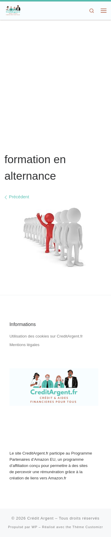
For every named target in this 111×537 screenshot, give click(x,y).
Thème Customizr (88, 527)
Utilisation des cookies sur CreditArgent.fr (46, 336)
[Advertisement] (55, 86)
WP (35, 527)
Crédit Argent (40, 518)
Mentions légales (24, 345)
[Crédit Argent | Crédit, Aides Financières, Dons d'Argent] (13, 10)
